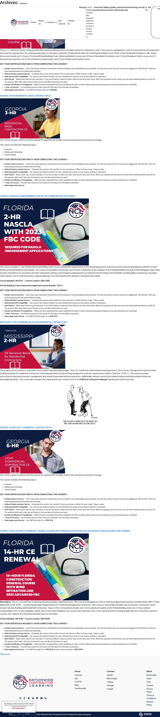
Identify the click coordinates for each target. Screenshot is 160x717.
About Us (41, 22)
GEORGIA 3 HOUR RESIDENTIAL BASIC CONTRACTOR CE (25, 96)
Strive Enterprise (84, 715)
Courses (51, 22)
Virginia (108, 682)
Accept (10, 713)
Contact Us (71, 22)
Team (147, 678)
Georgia (108, 685)
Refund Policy (147, 703)
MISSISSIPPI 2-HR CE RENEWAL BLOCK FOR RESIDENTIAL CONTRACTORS (33, 322)
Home (33, 22)
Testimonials (76, 688)
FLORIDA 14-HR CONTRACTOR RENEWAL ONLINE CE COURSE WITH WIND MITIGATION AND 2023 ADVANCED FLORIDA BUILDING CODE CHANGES (65, 531)
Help (147, 682)
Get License (61, 22)
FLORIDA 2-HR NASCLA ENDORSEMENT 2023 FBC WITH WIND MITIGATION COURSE (37, 196)
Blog (76, 685)
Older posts (5, 654)
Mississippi (108, 678)
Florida (108, 675)
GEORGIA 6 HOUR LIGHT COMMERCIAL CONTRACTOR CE (26, 427)
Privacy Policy (147, 690)
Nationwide (147, 675)
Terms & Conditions (147, 696)
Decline (27, 713)
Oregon (108, 689)
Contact (147, 685)
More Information (18, 708)
